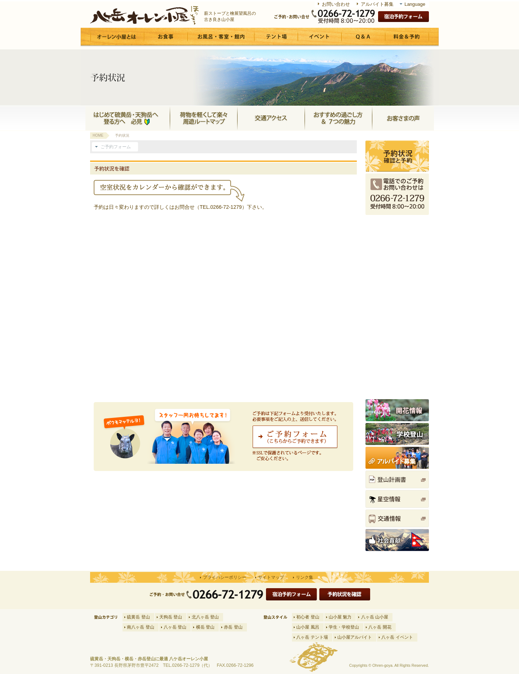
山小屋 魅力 (340, 617)
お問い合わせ (336, 4)
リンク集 (304, 577)
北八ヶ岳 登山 (205, 617)
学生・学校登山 (344, 627)
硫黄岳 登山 (138, 617)
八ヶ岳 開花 (379, 627)
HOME (98, 135)
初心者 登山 (307, 617)
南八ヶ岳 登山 (140, 627)
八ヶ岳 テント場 (312, 637)
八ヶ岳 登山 (175, 627)
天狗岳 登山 (170, 617)
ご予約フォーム (116, 146)
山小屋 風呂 (307, 627)
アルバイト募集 (377, 4)
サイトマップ (271, 577)
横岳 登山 (205, 627)
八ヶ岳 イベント (397, 637)
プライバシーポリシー (224, 577)
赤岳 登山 (233, 627)
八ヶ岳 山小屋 (374, 617)
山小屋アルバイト (354, 637)
